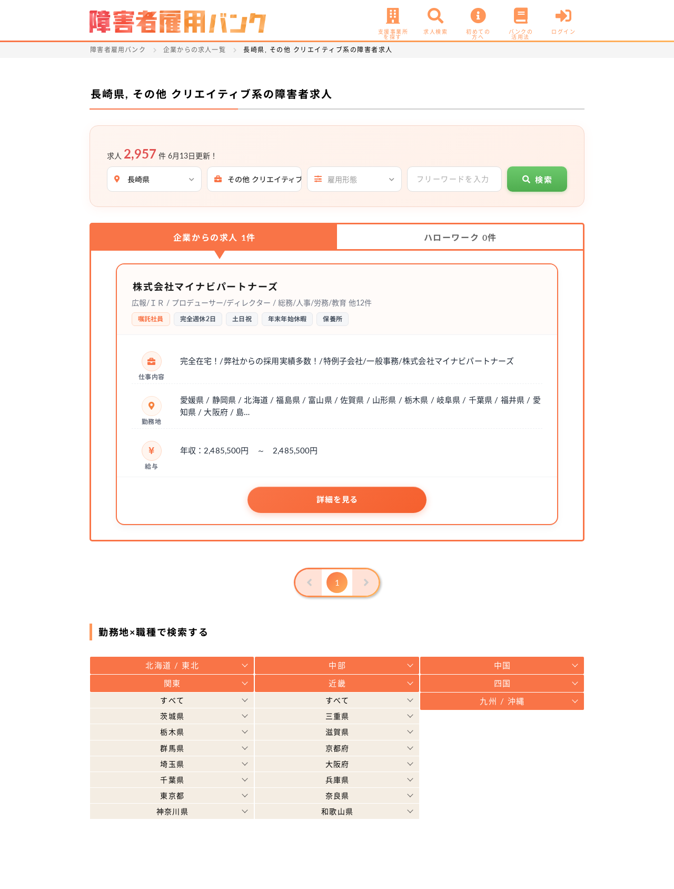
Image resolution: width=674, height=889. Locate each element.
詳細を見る (337, 499)
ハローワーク (460, 237)
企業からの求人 (214, 237)
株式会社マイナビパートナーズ (213, 286)
